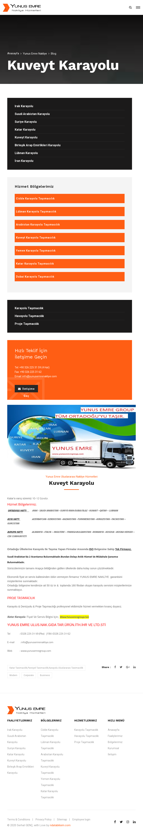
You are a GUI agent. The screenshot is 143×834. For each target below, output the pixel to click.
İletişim (112, 754)
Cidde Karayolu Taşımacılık (49, 732)
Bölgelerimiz (115, 742)
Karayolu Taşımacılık (29, 308)
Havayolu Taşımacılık (29, 316)
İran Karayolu (24, 161)
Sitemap (62, 819)
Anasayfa (13, 53)
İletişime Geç (26, 389)
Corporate (29, 675)
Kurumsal (113, 748)
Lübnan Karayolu (26, 153)
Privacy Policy (44, 819)
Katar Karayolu (25, 129)
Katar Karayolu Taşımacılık (49, 794)
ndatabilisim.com (60, 825)
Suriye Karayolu (26, 122)
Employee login (81, 819)
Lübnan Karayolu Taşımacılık (50, 745)
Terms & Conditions (18, 819)
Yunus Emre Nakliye (35, 53)
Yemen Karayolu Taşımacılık (50, 782)
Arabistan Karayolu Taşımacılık (52, 757)
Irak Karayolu (24, 106)
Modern (13, 675)
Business (45, 675)
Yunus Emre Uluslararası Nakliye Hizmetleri (72, 476)
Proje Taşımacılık (27, 324)
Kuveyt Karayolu (26, 137)
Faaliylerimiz (115, 735)
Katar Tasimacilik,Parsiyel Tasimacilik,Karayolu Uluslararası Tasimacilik (46, 668)
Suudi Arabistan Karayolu (32, 114)
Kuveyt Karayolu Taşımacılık (50, 769)
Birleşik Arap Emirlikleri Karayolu (38, 145)
